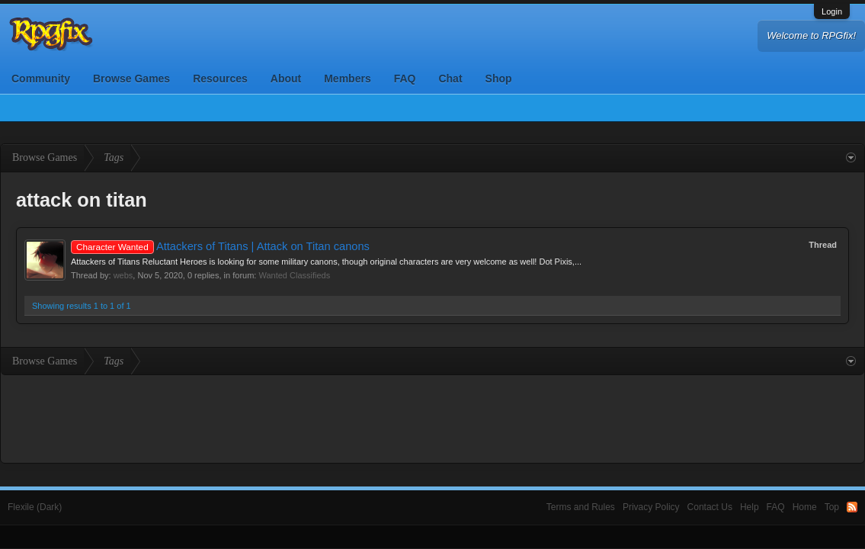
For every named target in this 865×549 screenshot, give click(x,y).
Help (749, 507)
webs (123, 275)
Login (832, 11)
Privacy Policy (651, 507)
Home (805, 507)
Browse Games (131, 78)
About (286, 78)
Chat (450, 78)
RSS (852, 507)
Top (832, 507)
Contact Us (709, 507)
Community (40, 78)
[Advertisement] (432, 417)
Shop (498, 78)
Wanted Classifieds (294, 275)
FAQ (405, 78)
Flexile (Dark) (35, 507)
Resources (220, 78)
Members (347, 78)
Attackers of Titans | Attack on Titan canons (220, 246)
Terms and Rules (580, 507)
